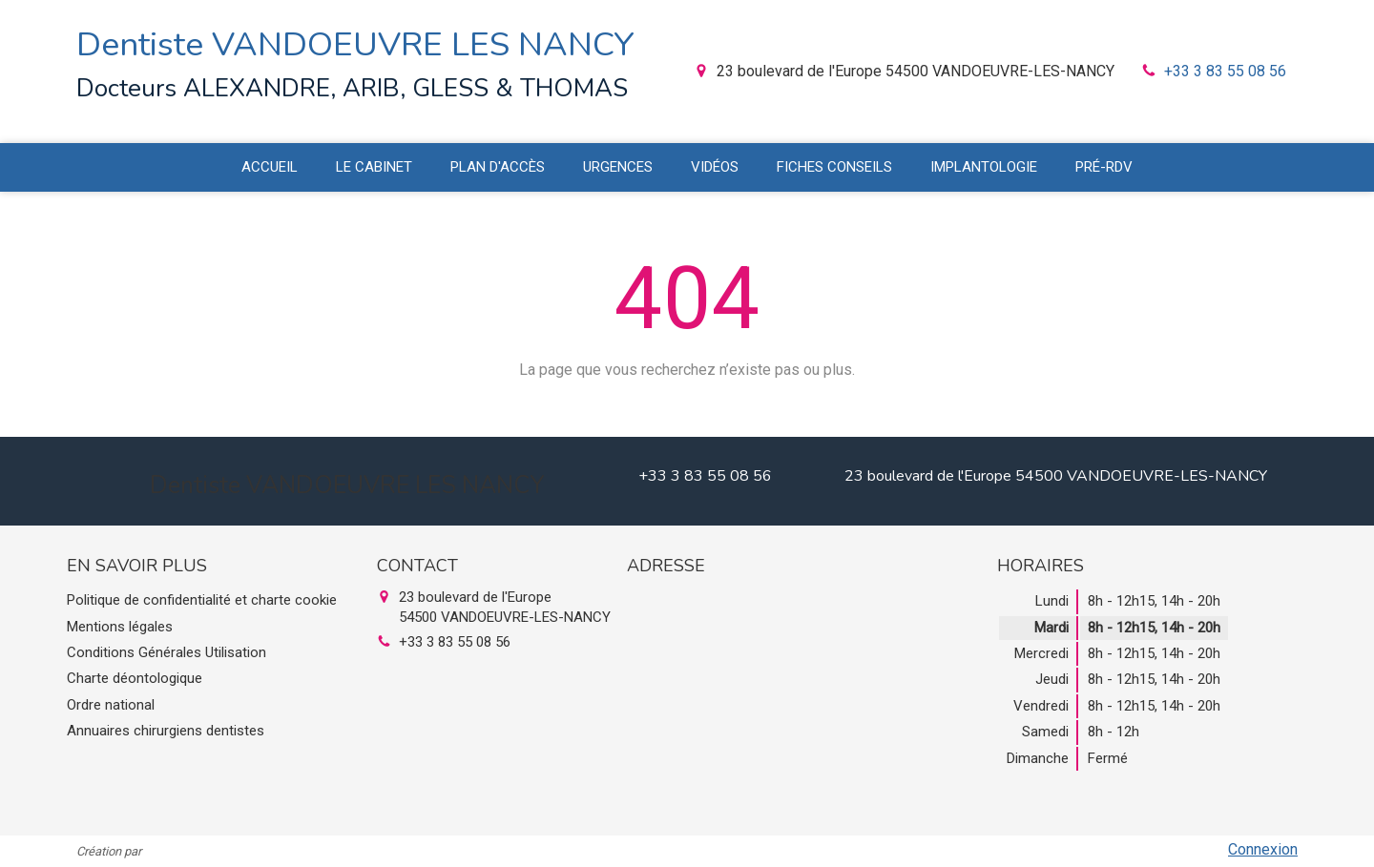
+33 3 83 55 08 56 (1225, 71)
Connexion (1263, 849)
